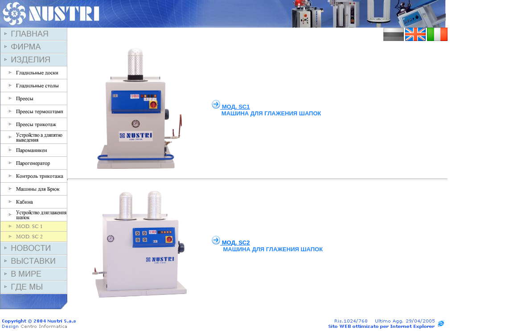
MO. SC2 (236, 242)
